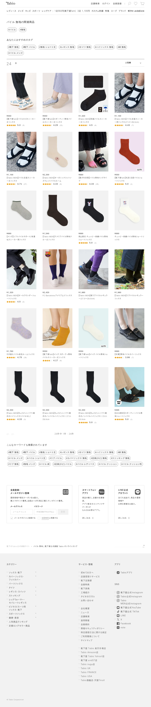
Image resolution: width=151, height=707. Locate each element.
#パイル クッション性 (131, 464)
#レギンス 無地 (67, 47)
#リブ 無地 (13, 464)
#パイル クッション (108, 464)
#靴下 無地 (13, 47)
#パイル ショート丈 (36, 458)
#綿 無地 (122, 47)
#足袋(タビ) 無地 (99, 458)
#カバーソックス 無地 (76, 458)
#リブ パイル (56, 458)
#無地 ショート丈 (47, 47)
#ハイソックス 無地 (104, 47)
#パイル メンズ (15, 53)
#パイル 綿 (44, 464)
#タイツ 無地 (84, 47)
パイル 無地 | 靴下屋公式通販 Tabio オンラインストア (55, 546)
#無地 (22, 30)
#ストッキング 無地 (120, 458)
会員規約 (45, 518)
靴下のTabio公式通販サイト (18, 546)
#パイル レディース (85, 464)
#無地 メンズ (29, 464)
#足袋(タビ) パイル (63, 464)
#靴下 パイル (29, 47)
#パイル (12, 30)
